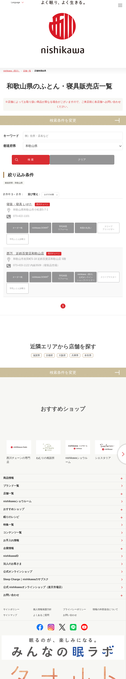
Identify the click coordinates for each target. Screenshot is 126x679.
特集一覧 (8, 534)
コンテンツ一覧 (12, 542)
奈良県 (87, 361)
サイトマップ (10, 628)
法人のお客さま (12, 575)
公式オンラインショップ (17, 583)
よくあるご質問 (41, 628)
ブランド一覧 (11, 494)
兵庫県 (75, 361)
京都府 (49, 361)
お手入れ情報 (11, 550)
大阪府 (62, 361)
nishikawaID (10, 567)
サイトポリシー (11, 622)
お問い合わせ (70, 628)
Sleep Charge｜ (25, 591)
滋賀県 (36, 361)
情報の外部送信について (105, 622)
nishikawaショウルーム (17, 510)
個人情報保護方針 (42, 622)
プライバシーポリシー (74, 622)
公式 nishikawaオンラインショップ (33, 600)
